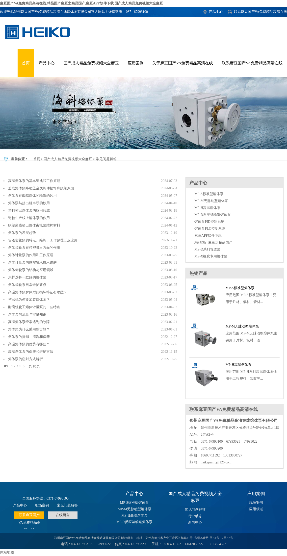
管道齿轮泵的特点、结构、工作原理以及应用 (43, 240)
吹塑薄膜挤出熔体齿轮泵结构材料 (34, 225)
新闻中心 (195, 522)
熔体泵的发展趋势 (22, 233)
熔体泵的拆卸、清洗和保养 (29, 337)
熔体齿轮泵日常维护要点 (27, 285)
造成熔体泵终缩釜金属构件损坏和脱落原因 (41, 188)
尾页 (36, 366)
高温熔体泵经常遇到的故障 (29, 322)
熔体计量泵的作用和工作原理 (30, 255)
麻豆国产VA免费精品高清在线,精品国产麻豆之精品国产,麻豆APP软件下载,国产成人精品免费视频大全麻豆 (81, 3)
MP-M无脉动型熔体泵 (211, 201)
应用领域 (256, 509)
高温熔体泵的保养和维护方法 (30, 352)
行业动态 (195, 516)
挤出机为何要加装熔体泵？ (29, 300)
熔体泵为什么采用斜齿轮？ (29, 329)
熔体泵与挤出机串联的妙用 (29, 203)
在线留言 (63, 515)
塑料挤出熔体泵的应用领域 (29, 210)
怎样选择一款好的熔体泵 (27, 277)
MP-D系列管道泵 (207, 249)
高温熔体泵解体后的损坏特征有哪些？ (37, 292)
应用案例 (136, 63)
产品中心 (216, 12)
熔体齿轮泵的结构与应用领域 (30, 270)
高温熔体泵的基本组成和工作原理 (34, 181)
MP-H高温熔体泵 (207, 208)
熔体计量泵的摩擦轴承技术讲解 (32, 262)
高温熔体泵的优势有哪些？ (29, 344)
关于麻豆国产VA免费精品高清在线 (182, 63)
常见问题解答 (143, 113)
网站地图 (7, 552)
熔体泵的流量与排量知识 (27, 314)
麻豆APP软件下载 (208, 235)
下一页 (27, 366)
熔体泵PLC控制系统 (209, 228)
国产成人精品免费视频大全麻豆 (91, 63)
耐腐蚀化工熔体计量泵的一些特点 (34, 307)
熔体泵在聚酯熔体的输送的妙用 (32, 196)
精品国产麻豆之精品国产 (213, 242)
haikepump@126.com (216, 462)
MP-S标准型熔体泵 (208, 194)
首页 (26, 63)
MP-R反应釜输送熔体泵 (212, 215)
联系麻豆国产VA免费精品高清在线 (260, 12)
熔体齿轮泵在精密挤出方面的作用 (34, 248)
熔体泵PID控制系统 (209, 222)
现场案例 (42, 505)
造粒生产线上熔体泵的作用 (29, 218)
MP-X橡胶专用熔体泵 (210, 256)
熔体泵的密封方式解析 (25, 359)
